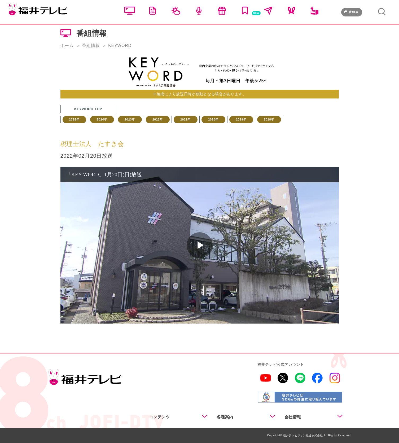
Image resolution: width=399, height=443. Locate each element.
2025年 (74, 119)
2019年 (241, 119)
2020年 (213, 119)
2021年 (185, 119)
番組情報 (91, 45)
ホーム (67, 45)
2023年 (130, 119)
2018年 (269, 119)
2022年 (157, 119)
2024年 (102, 119)
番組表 (351, 12)
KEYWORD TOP (88, 109)
